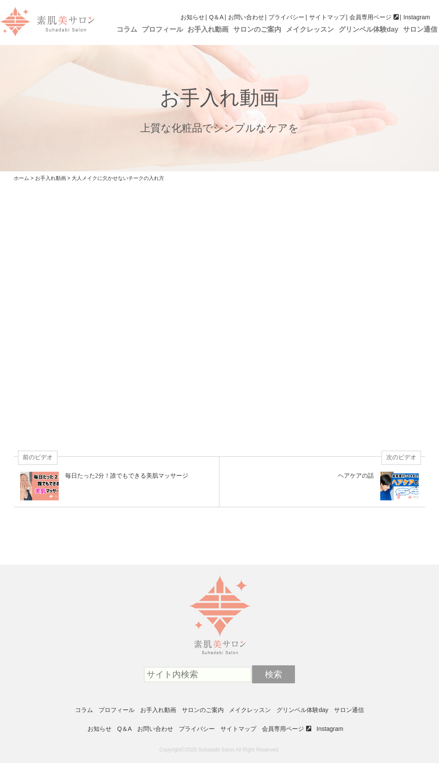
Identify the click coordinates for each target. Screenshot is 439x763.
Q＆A (216, 17)
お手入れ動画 (208, 29)
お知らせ (192, 17)
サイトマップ (327, 17)
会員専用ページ (370, 17)
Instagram (416, 17)
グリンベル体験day (369, 29)
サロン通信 (420, 29)
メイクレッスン (310, 29)
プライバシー (286, 17)
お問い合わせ (246, 17)
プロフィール (162, 29)
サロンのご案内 (257, 29)
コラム (127, 29)
